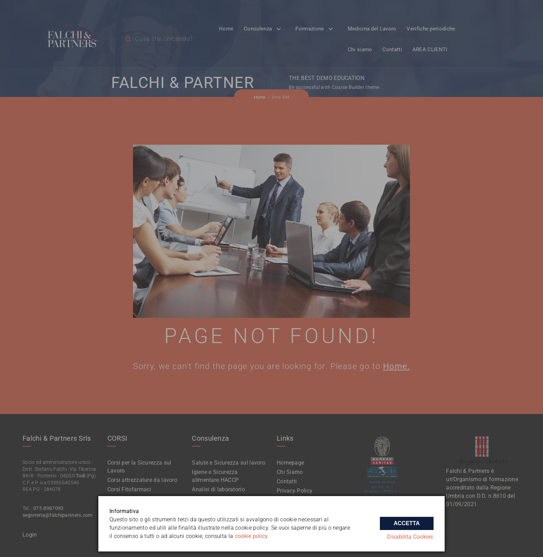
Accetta (407, 522)
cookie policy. (252, 536)
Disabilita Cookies (411, 537)
